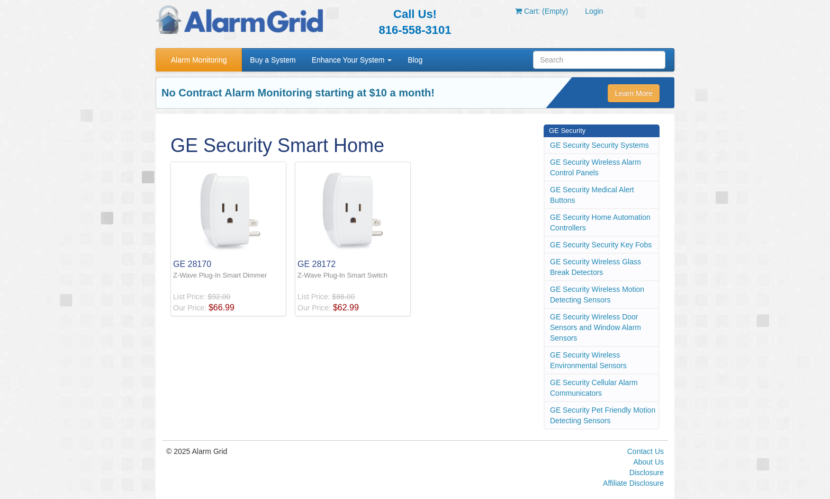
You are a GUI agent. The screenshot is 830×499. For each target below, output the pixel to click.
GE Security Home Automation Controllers (600, 222)
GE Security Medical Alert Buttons (592, 194)
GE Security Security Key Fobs (601, 244)
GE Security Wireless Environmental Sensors (588, 360)
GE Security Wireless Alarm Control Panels (595, 167)
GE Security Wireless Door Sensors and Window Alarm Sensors (595, 327)
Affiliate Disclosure (633, 483)
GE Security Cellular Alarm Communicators (594, 387)
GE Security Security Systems (599, 145)
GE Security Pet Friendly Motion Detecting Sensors (602, 415)
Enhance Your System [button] (352, 60)
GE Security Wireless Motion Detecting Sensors (597, 294)
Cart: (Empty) (541, 11)
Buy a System (272, 60)
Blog (415, 60)
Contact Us (645, 451)
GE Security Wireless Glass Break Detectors (595, 267)
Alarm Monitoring (199, 60)
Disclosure (646, 472)
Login (594, 11)
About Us (648, 462)
